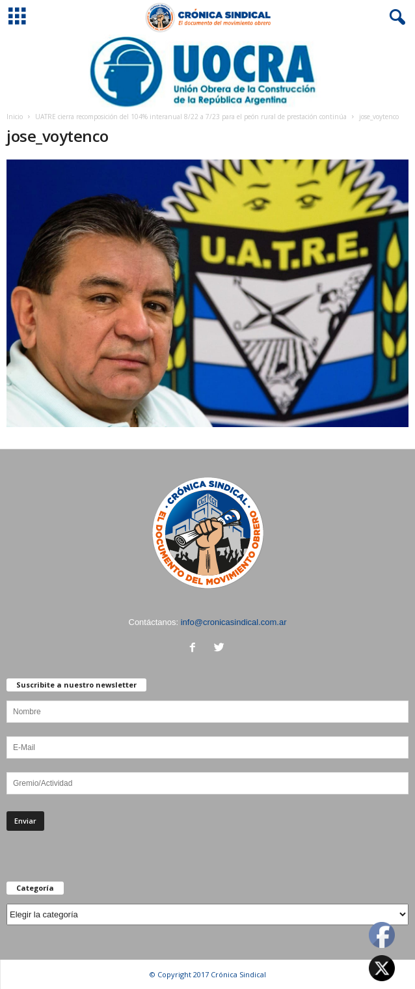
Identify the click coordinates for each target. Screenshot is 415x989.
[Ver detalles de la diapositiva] (207, 72)
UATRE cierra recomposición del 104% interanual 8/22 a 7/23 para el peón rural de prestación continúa (191, 116)
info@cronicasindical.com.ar (234, 622)
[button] (395, 17)
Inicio (15, 116)
